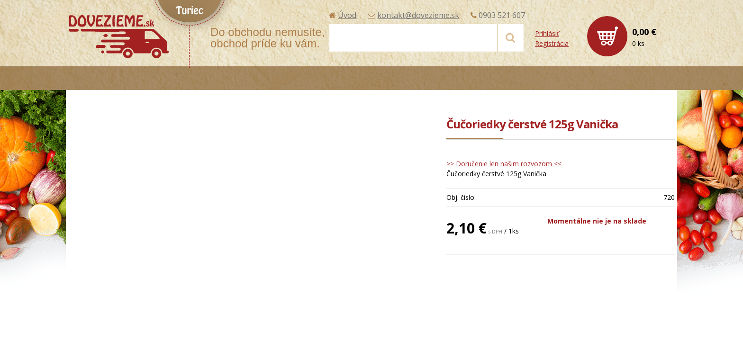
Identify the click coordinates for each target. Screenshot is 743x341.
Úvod (347, 15)
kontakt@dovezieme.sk (418, 15)
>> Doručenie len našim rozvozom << (504, 163)
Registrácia (552, 43)
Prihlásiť (547, 33)
